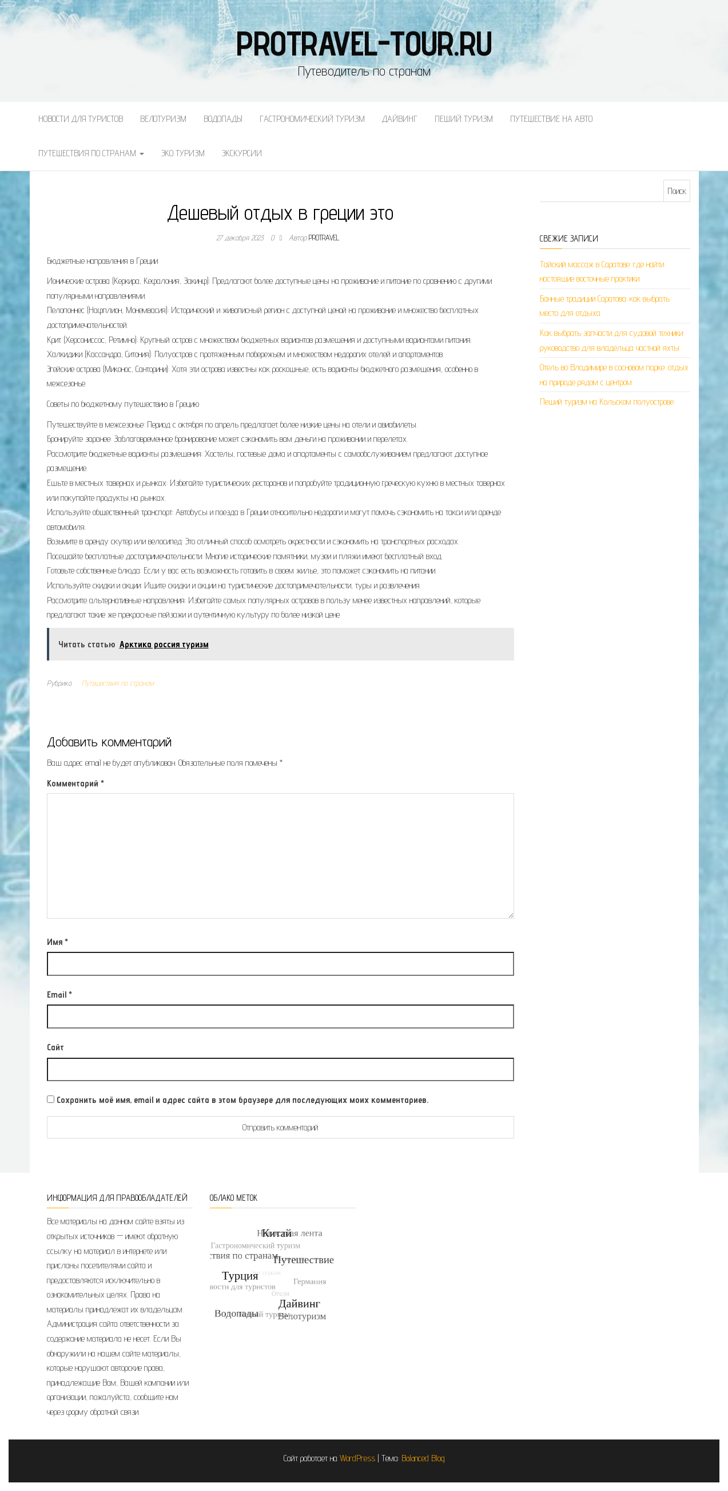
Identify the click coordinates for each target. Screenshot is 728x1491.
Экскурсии (242, 153)
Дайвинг (399, 118)
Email (59, 994)
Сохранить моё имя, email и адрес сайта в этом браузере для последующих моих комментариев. (242, 1099)
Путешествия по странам (91, 153)
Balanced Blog (423, 1458)
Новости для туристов (80, 118)
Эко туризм (183, 153)
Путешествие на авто (551, 118)
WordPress (357, 1458)
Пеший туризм (464, 118)
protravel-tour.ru (364, 43)
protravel (324, 237)
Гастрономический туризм (312, 118)
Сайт (55, 1047)
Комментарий (75, 783)
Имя (57, 941)
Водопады (223, 118)
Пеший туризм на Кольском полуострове (607, 401)
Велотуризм (163, 118)
